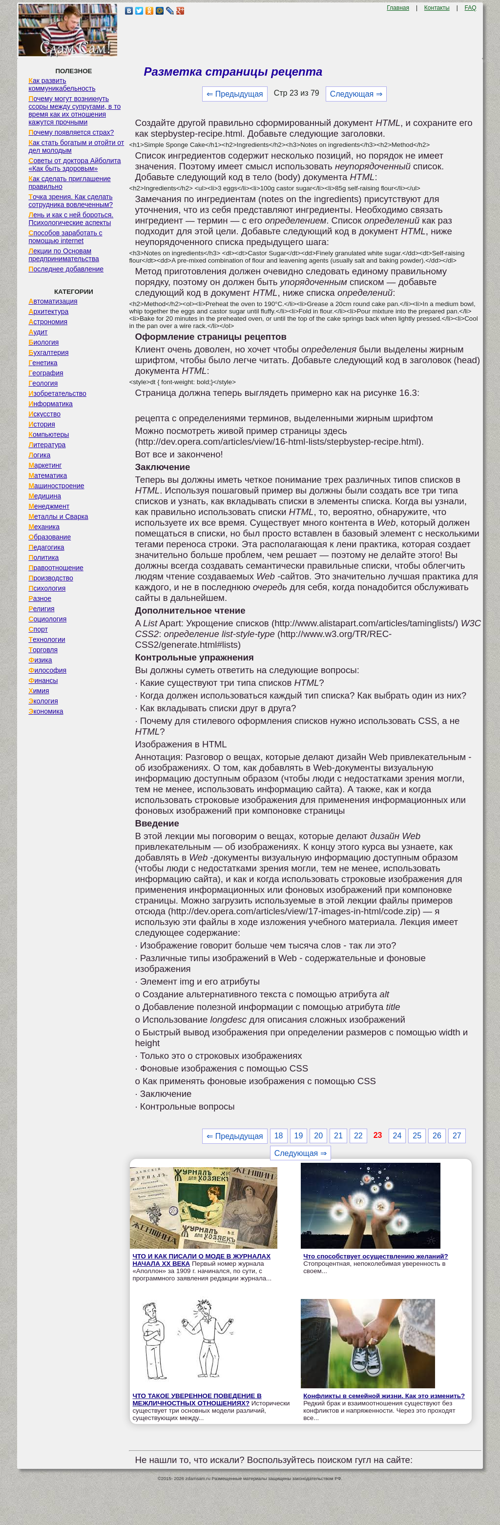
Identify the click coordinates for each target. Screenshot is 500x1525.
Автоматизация (52, 301)
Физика (40, 660)
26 (437, 1136)
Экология (43, 701)
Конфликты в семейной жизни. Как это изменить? (384, 1396)
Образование (49, 537)
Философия (47, 670)
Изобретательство (57, 393)
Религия (41, 609)
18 (278, 1136)
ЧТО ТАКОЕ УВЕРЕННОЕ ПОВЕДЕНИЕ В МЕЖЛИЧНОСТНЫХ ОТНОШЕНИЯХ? (196, 1399)
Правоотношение (55, 568)
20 (318, 1136)
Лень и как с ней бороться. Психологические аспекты (70, 219)
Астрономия (47, 322)
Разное (39, 598)
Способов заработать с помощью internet (65, 237)
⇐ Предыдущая (235, 94)
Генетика (42, 363)
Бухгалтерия (48, 352)
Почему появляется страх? (71, 132)
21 (338, 1136)
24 (397, 1136)
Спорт (37, 629)
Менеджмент (48, 506)
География (45, 373)
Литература (46, 445)
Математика (47, 475)
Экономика (45, 711)
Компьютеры (48, 434)
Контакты (437, 7)
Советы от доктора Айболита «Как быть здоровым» (74, 164)
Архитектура (48, 311)
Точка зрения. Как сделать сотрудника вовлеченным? (70, 200)
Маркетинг (45, 465)
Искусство (44, 414)
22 (358, 1136)
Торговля (43, 650)
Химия (38, 691)
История (41, 424)
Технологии (46, 639)
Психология (46, 588)
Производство (50, 578)
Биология (43, 342)
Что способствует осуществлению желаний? (375, 1256)
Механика (44, 527)
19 (298, 1136)
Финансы (43, 680)
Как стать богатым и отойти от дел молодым (76, 146)
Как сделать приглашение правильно (69, 182)
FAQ (471, 7)
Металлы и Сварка (58, 516)
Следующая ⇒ (356, 94)
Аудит (37, 332)
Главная (398, 7)
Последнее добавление (66, 269)
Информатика (50, 404)
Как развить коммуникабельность (61, 84)
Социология (47, 619)
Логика (39, 455)
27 (457, 1136)
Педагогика (46, 547)
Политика (43, 557)
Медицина (44, 496)
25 (417, 1136)
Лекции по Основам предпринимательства (63, 255)
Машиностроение (56, 486)
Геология (43, 383)
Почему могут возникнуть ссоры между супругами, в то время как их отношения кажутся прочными (74, 110)
